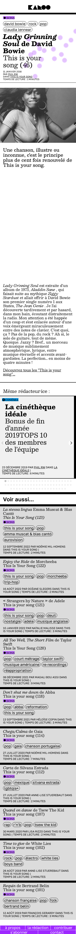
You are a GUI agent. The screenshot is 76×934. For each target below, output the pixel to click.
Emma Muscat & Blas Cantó (28, 534)
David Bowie (14, 23)
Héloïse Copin (46, 719)
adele (29, 621)
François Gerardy (41, 913)
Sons (10, 17)
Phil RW (13, 74)
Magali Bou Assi (47, 677)
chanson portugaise (42, 746)
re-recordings (54, 664)
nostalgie (12, 621)
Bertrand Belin (16, 906)
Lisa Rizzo (35, 831)
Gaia (18, 746)
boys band (13, 864)
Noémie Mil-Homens (50, 546)
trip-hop (11, 582)
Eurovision (13, 539)
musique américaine (21, 664)
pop (43, 23)
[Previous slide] (2, 443)
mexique (21, 782)
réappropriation (17, 670)
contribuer (63, 927)
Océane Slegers (40, 588)
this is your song (19, 528)
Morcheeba (57, 576)
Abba (18, 706)
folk (53, 900)
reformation (36, 706)
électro (32, 858)
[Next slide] (71, 443)
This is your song (21, 76)
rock (32, 23)
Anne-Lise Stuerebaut (47, 795)
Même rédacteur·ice (25, 391)
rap (7, 824)
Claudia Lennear (17, 29)
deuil (51, 615)
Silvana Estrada (46, 782)
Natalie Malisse (43, 628)
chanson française (20, 900)
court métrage (26, 658)
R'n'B (17, 824)
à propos (12, 927)
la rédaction (38, 927)
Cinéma (11, 399)
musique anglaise (52, 621)
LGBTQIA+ (11, 788)
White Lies (49, 858)
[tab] (5, 481)
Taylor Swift (53, 658)
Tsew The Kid (45, 824)
